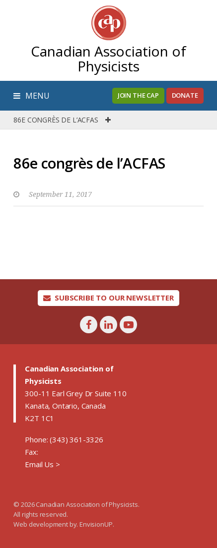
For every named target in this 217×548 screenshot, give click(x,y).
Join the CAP (138, 95)
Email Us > (42, 464)
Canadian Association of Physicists (108, 58)
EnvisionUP (95, 524)
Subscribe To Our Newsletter (108, 298)
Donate (185, 95)
